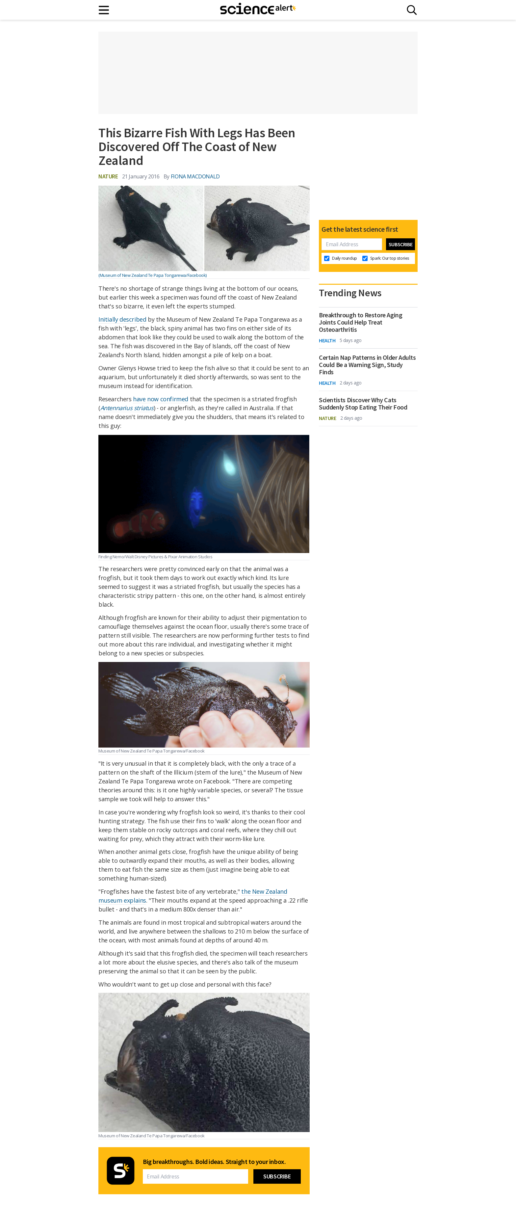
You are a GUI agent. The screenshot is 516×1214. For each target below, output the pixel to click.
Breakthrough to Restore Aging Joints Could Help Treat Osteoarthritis (360, 322)
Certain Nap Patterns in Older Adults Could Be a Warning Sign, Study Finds (367, 365)
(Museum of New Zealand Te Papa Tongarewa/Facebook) (152, 275)
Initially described (122, 319)
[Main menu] (104, 10)
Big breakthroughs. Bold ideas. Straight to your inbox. (214, 1161)
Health (327, 340)
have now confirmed (160, 399)
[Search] (412, 10)
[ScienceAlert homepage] (258, 10)
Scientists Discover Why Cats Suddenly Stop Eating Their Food (363, 403)
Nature (108, 176)
